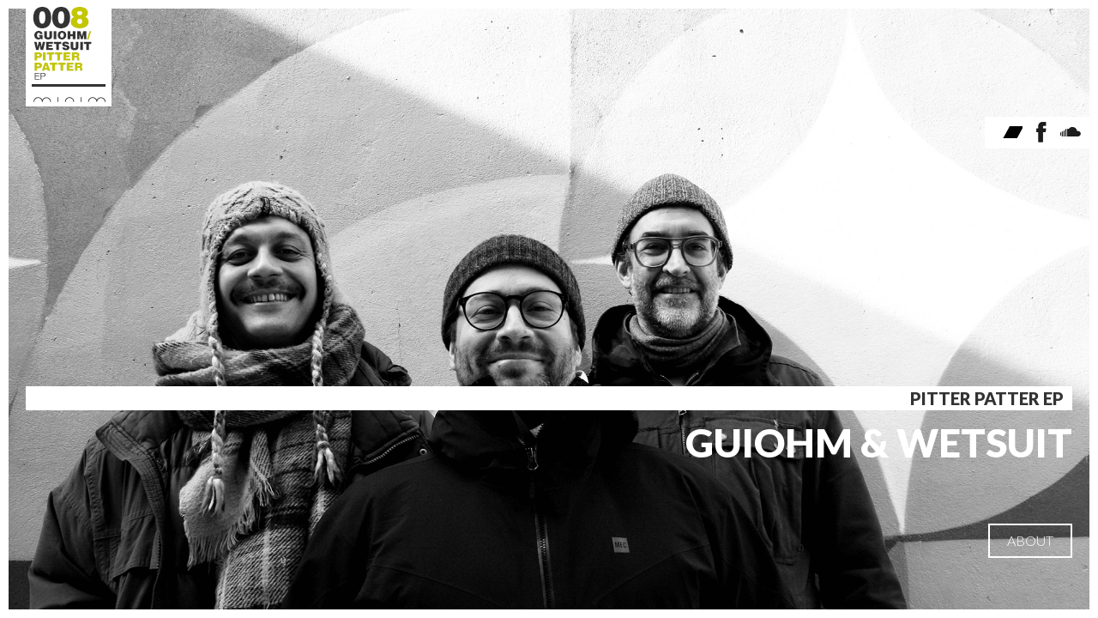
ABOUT (1030, 540)
